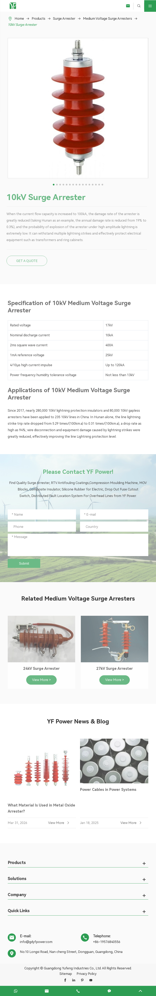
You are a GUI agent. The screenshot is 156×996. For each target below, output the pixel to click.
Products (38, 19)
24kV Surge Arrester (41, 670)
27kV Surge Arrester (114, 670)
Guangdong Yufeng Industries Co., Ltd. (72, 968)
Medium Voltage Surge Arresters (107, 19)
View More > (41, 681)
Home (19, 19)
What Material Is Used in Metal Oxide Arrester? (41, 810)
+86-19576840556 (106, 942)
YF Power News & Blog (78, 721)
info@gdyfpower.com (36, 942)
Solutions (17, 878)
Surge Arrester (64, 19)
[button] (54, 184)
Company (17, 894)
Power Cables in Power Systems (108, 791)
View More (59, 824)
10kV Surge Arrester (22, 25)
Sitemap (66, 974)
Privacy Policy (86, 974)
